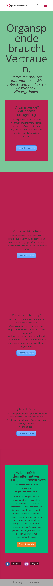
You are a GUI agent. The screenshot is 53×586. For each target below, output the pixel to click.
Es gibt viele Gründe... (26, 409)
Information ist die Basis (27, 231)
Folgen (16, 563)
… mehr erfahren (26, 353)
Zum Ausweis (26, 544)
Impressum (34, 582)
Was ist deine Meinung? (26, 315)
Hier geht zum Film (26, 148)
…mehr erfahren (26, 255)
